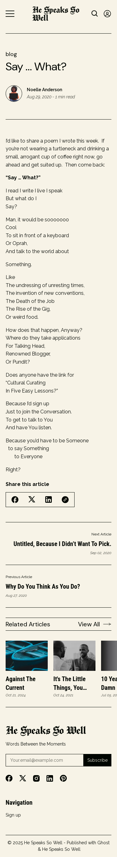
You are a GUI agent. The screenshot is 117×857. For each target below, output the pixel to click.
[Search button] (95, 13)
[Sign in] (107, 13)
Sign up (13, 815)
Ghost (103, 842)
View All (94, 624)
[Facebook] (9, 778)
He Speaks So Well (43, 842)
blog (11, 54)
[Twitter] (22, 778)
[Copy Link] (65, 499)
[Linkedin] (49, 778)
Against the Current (21, 683)
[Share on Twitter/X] (31, 499)
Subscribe (97, 760)
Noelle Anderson (44, 89)
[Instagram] (36, 778)
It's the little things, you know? (69, 683)
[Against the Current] (27, 656)
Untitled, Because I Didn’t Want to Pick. (62, 544)
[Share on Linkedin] (48, 499)
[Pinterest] (63, 778)
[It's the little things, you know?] (74, 656)
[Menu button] (10, 13)
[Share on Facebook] (15, 499)
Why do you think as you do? (43, 586)
